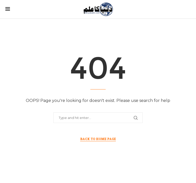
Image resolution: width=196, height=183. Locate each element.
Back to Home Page (98, 139)
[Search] (188, 9)
